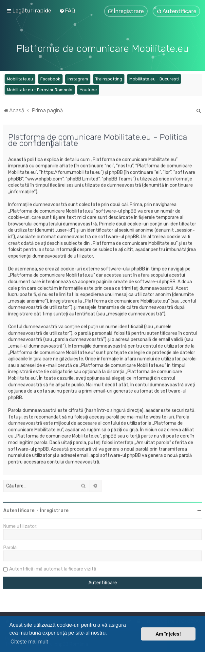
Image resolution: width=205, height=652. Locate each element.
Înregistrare (54, 509)
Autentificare (18, 509)
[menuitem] (67, 10)
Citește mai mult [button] (29, 641)
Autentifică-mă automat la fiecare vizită (52, 568)
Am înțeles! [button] (168, 634)
